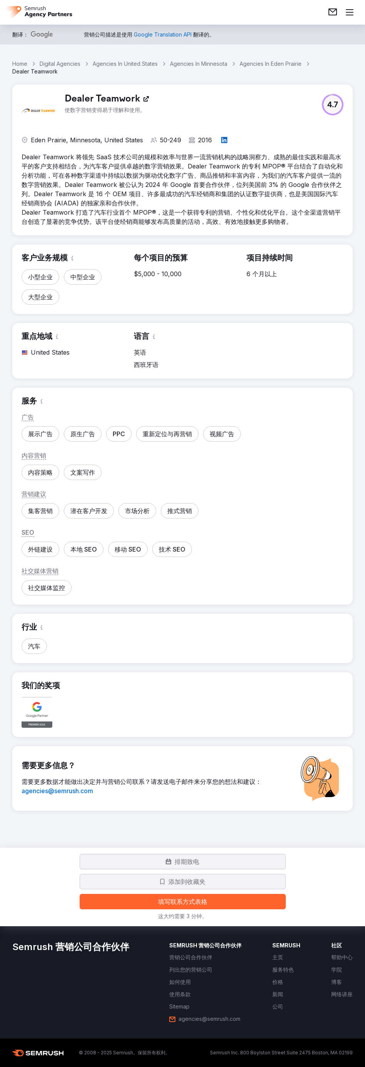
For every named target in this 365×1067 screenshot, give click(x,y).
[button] (332, 104)
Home (19, 63)
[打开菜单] (349, 12)
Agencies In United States (125, 63)
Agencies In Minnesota (198, 63)
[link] (332, 12)
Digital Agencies (60, 63)
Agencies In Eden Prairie (271, 63)
